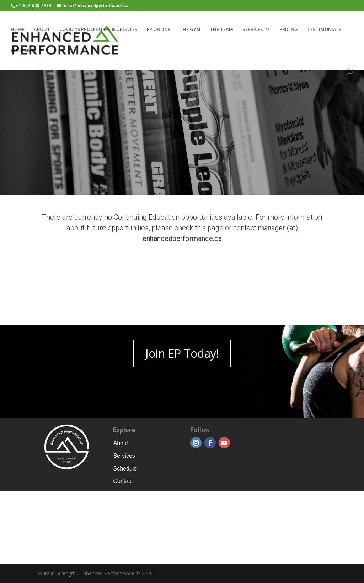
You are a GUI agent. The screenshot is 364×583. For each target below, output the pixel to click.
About (120, 443)
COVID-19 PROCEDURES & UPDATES (98, 29)
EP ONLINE (158, 29)
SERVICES (252, 29)
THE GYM (190, 29)
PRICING (288, 29)
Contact (123, 481)
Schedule (125, 469)
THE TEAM (221, 29)
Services (124, 456)
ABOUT (42, 29)
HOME (18, 29)
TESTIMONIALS (324, 29)
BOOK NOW (23, 50)
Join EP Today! (182, 353)
